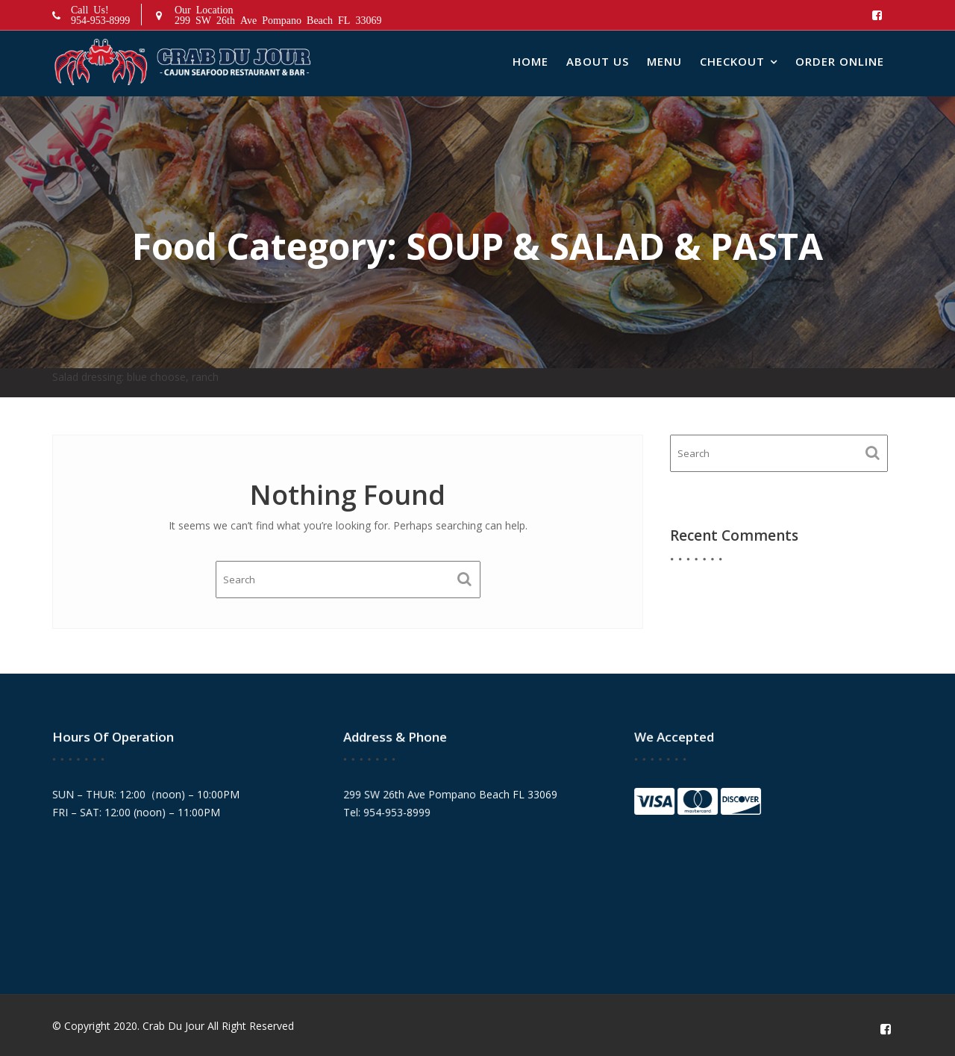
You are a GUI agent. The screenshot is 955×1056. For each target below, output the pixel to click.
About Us (597, 61)
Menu (664, 61)
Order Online (839, 61)
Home (530, 61)
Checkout (732, 61)
